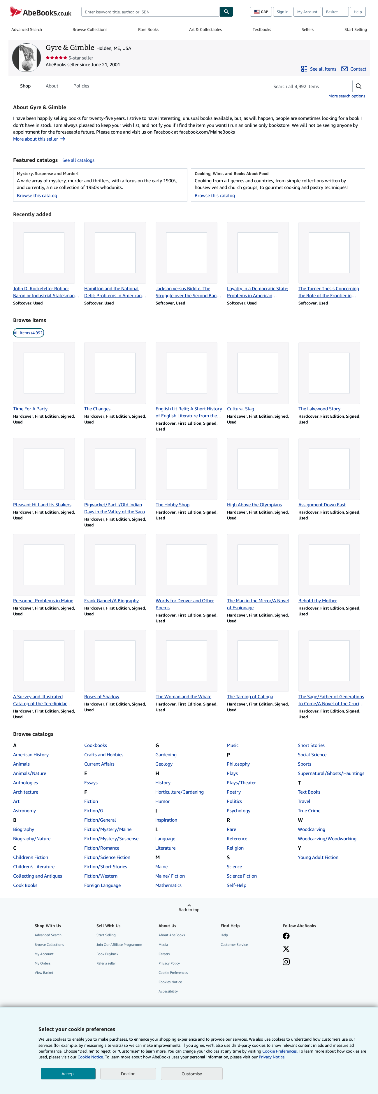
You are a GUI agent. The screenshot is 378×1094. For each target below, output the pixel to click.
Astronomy (24, 810)
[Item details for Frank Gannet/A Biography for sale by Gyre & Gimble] (117, 569)
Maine (161, 866)
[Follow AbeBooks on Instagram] (286, 962)
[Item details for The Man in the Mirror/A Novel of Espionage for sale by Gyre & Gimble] (260, 572)
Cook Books (25, 885)
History (162, 782)
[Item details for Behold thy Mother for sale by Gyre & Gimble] (331, 569)
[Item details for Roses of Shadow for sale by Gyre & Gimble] (117, 665)
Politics (234, 801)
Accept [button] (68, 1073)
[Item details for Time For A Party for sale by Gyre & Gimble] (46, 377)
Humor (162, 801)
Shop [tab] (25, 87)
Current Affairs (99, 764)
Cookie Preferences (173, 972)
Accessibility (168, 991)
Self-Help (236, 885)
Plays (232, 773)
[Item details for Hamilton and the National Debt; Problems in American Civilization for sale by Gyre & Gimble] (117, 260)
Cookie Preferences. (280, 1051)
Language (165, 838)
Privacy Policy (169, 963)
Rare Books (148, 29)
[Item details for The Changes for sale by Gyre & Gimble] (117, 377)
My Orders (42, 963)
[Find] (226, 12)
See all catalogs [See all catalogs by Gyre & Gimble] (78, 160)
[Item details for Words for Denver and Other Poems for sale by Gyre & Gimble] (189, 572)
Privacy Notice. (272, 1056)
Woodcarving (311, 829)
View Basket (44, 972)
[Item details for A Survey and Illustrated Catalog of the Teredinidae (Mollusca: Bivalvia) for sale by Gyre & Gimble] (46, 668)
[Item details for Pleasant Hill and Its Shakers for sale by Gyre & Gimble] (46, 473)
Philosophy (238, 764)
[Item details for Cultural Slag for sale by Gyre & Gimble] (260, 377)
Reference (237, 838)
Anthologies (25, 782)
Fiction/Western (100, 876)
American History (31, 754)
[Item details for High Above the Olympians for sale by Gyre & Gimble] (260, 473)
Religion (235, 848)
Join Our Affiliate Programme (119, 944)
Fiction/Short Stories (105, 866)
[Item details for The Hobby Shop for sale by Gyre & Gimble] (189, 473)
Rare (231, 829)
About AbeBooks (172, 935)
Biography (23, 829)
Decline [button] (128, 1073)
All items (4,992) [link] (29, 332)
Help (358, 11)
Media (163, 944)
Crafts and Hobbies (103, 754)
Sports (304, 764)
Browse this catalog (37, 195)
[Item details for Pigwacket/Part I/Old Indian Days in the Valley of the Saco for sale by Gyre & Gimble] (117, 476)
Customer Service (234, 944)
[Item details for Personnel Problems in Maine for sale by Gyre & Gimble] (46, 569)
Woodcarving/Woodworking (327, 838)
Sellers (308, 29)
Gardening (166, 754)
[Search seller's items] (305, 86)
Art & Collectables (205, 29)
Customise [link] (192, 1073)
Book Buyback (107, 954)
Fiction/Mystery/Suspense (111, 838)
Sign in (283, 11)
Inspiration (166, 820)
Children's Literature (33, 866)
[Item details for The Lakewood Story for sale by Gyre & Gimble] (331, 377)
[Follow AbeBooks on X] (286, 949)
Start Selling (355, 29)
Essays (91, 782)
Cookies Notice (170, 982)
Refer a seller (106, 963)
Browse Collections (90, 29)
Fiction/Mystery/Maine (107, 829)
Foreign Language (102, 885)
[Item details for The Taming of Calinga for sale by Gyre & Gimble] (260, 665)
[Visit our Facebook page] (286, 936)
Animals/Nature (29, 773)
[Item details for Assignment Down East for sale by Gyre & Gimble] (331, 473)
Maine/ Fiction (170, 876)
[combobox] (150, 12)
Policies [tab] (81, 87)
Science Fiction (242, 876)
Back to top (189, 909)
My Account (307, 11)
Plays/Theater (241, 782)
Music (232, 745)
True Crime (309, 810)
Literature (165, 848)
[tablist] (54, 85)
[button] (358, 86)
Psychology (238, 810)
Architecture (25, 792)
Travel (304, 801)
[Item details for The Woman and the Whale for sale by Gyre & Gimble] (189, 665)
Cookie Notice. (91, 1056)
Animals (21, 764)
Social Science (312, 754)
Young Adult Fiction (318, 857)
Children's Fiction (30, 857)
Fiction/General (100, 820)
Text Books (309, 792)
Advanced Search (26, 29)
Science (234, 866)
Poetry (234, 792)
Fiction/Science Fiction (107, 857)
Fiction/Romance (101, 848)
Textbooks (262, 29)
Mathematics (168, 885)
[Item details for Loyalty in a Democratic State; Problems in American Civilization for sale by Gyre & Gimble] (260, 260)
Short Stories (311, 745)
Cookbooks (95, 745)
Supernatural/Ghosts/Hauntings (331, 773)
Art (16, 801)
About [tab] (52, 87)
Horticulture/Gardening (179, 792)
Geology (164, 764)
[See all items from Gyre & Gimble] (318, 68)
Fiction (91, 801)
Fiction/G (93, 810)
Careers (164, 954)
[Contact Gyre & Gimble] (353, 68)
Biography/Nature (31, 838)
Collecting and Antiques (37, 876)
